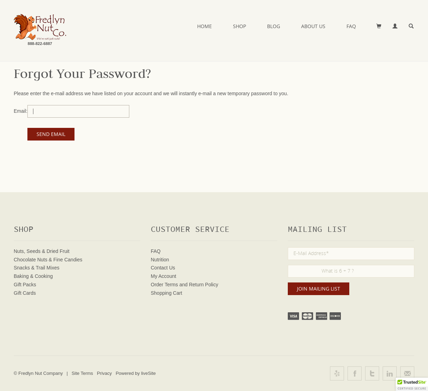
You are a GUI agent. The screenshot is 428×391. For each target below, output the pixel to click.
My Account (163, 276)
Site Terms (82, 373)
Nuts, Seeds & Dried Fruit (42, 251)
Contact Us (163, 268)
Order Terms (164, 284)
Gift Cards (25, 293)
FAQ (351, 26)
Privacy (104, 373)
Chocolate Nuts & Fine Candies (48, 259)
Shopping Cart (166, 293)
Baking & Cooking (33, 276)
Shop (239, 26)
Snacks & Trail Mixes (36, 268)
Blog (273, 26)
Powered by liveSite (136, 373)
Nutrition (160, 259)
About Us (313, 26)
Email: (20, 111)
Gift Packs (25, 284)
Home (204, 26)
